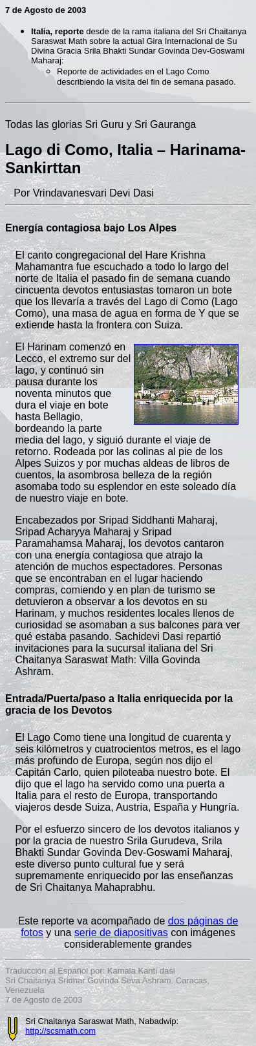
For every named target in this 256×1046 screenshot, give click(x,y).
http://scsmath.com (60, 1031)
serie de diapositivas (121, 932)
